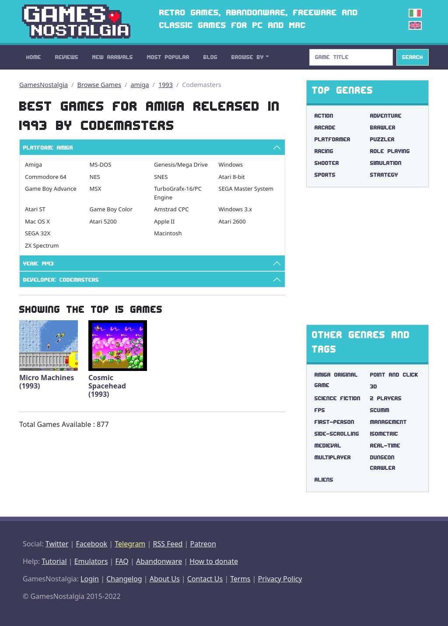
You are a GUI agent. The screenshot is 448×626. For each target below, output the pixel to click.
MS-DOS (101, 164)
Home (33, 57)
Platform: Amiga (48, 147)
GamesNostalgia (43, 84)
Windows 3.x (235, 209)
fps (320, 410)
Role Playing (390, 151)
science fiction (337, 398)
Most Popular (168, 57)
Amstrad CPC (171, 209)
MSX (96, 188)
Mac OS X (37, 221)
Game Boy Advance (51, 188)
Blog (210, 57)
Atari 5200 (103, 221)
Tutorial (54, 561)
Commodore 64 (45, 177)
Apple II (164, 221)
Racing (324, 151)
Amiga (33, 164)
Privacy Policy (280, 579)
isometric (384, 433)
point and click (394, 374)
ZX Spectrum (42, 245)
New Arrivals (112, 57)
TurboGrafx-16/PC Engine (178, 193)
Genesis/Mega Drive (181, 164)
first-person (334, 422)
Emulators (91, 561)
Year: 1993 (38, 263)
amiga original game (336, 379)
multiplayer (333, 457)
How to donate (213, 561)
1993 (165, 84)
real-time (385, 445)
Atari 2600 (232, 221)
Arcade (325, 127)
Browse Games (99, 84)
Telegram (130, 544)
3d (373, 386)
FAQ (121, 561)
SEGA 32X (37, 233)
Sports (325, 174)
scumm (379, 410)
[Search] (351, 57)
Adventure (386, 115)
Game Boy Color (111, 209)
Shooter (327, 163)
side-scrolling (337, 433)
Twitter (57, 544)
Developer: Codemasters (61, 279)
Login (89, 579)
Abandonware (159, 561)
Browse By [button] (247, 57)
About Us (165, 579)
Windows (231, 164)
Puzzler (382, 139)
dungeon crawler (383, 462)
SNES (161, 177)
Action (324, 115)
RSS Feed (167, 544)
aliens (324, 479)
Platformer (332, 139)
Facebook (91, 544)
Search (412, 57)
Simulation (386, 163)
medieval (328, 445)
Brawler (383, 127)
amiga (139, 84)
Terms (240, 579)
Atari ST (35, 209)
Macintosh (168, 233)
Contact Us (205, 579)
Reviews (66, 57)
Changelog (124, 579)
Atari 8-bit (232, 177)
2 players (386, 398)
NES (95, 177)
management (388, 422)
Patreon (203, 544)
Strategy (384, 174)
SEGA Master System (246, 188)
